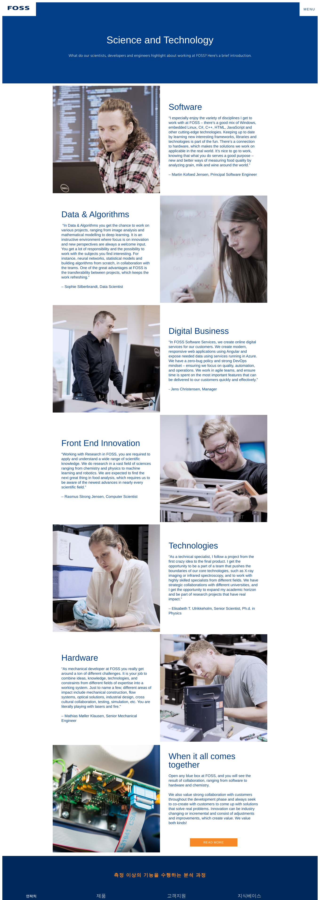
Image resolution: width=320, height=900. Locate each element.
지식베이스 (249, 896)
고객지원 (176, 896)
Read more (214, 842)
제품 (101, 896)
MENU (309, 9)
